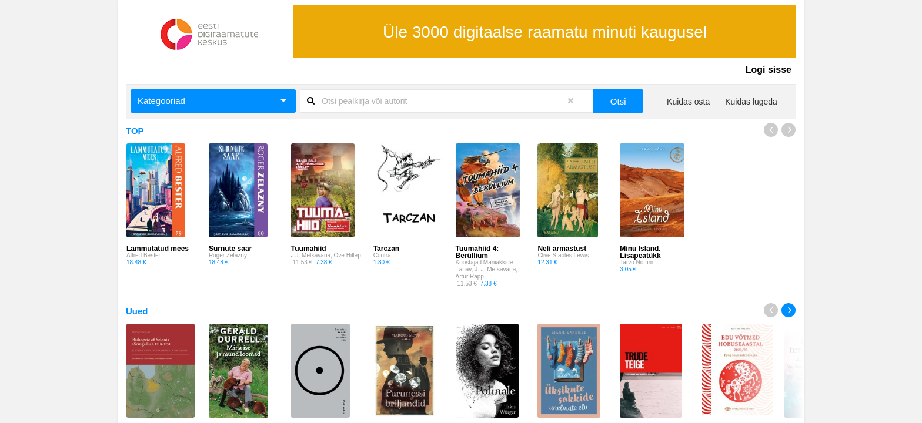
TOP (135, 131)
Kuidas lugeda (751, 101)
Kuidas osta (688, 101)
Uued (137, 311)
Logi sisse (768, 70)
